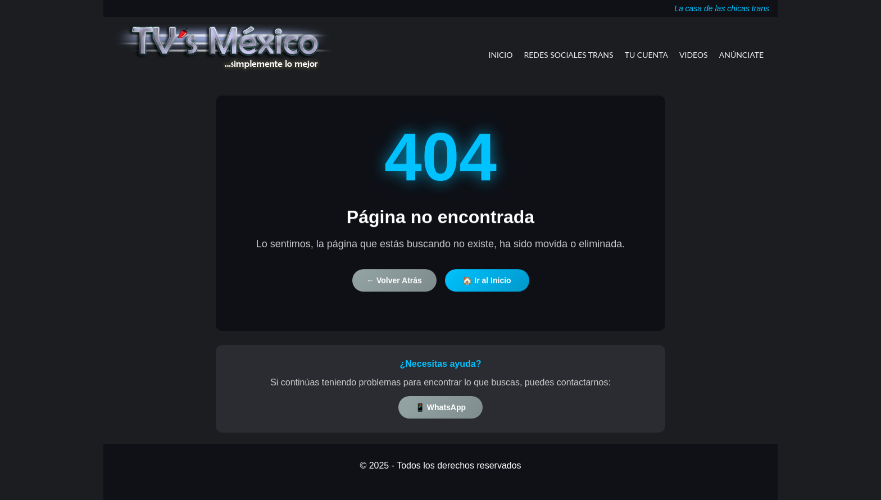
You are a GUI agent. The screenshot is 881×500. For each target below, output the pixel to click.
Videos (693, 55)
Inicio (500, 55)
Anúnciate (741, 55)
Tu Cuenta (646, 55)
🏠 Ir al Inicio (486, 284)
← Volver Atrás (394, 284)
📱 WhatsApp (440, 407)
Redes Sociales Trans (569, 55)
